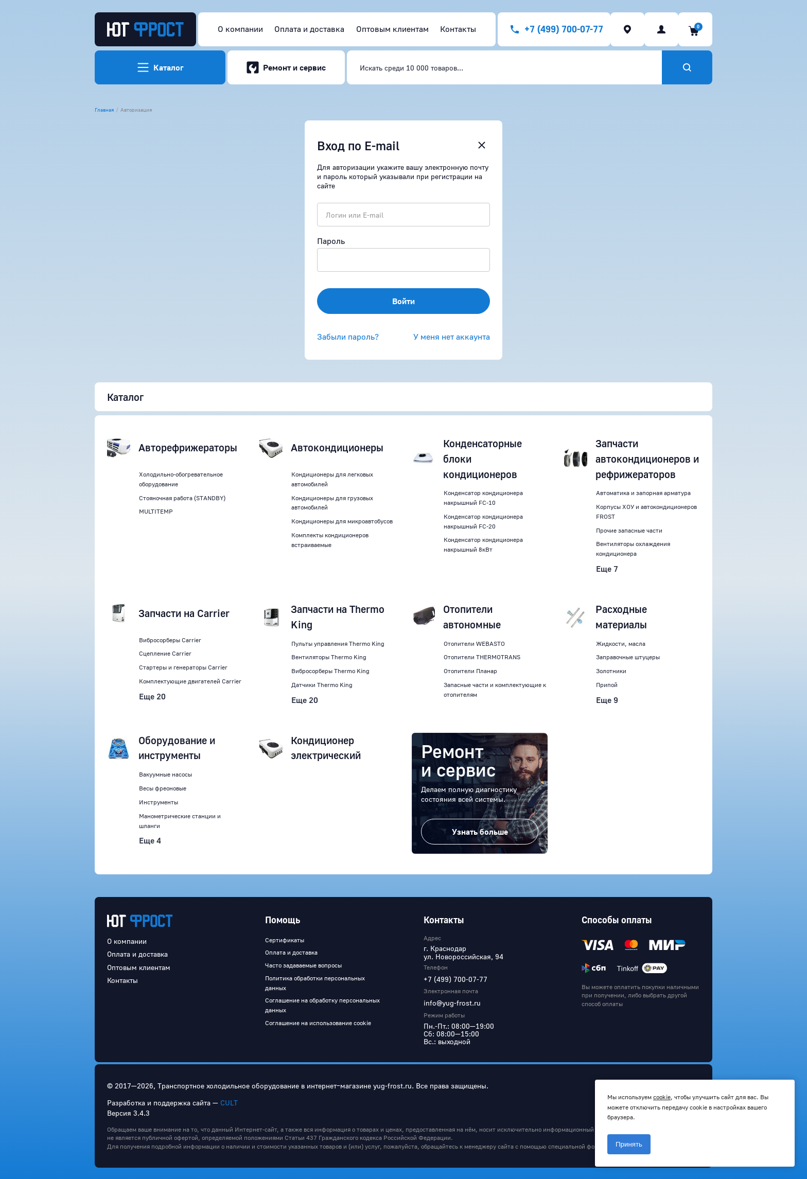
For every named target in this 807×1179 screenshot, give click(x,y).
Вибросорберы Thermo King (330, 671)
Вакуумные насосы (165, 774)
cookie (662, 1097)
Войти (403, 301)
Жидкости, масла (620, 643)
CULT (229, 1102)
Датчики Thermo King (322, 685)
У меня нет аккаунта (451, 336)
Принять (629, 1144)
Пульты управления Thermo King (337, 643)
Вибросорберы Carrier (170, 640)
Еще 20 (152, 696)
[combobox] (504, 67)
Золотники (611, 671)
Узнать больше (480, 831)
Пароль (331, 241)
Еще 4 (150, 840)
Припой (607, 685)
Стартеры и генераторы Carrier (183, 667)
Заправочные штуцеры (628, 657)
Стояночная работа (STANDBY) (182, 498)
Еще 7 (607, 569)
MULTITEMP (156, 511)
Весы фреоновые (162, 788)
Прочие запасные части (629, 530)
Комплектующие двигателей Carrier (190, 681)
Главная (104, 110)
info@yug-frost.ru (452, 1002)
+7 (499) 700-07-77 (455, 979)
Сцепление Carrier (165, 653)
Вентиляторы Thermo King (328, 657)
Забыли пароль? (348, 336)
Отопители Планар (470, 671)
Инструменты (158, 802)
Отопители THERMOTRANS (482, 657)
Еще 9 (607, 700)
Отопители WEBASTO (474, 643)
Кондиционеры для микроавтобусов (342, 521)
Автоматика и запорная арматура (643, 493)
